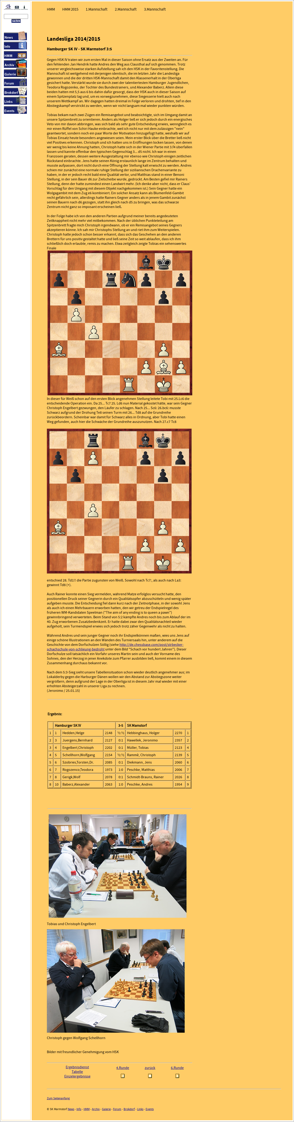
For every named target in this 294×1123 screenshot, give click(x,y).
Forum (117, 1110)
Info (78, 1110)
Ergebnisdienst (77, 1068)
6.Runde (177, 1069)
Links (140, 1110)
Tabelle (77, 1073)
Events (150, 1110)
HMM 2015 (70, 9)
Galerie (106, 1110)
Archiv (96, 1110)
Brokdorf (129, 1110)
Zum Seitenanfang (58, 1100)
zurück (150, 1069)
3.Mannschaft (155, 9)
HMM (51, 9)
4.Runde (122, 1069)
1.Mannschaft (96, 9)
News (71, 1110)
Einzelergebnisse (77, 1077)
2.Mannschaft (126, 9)
